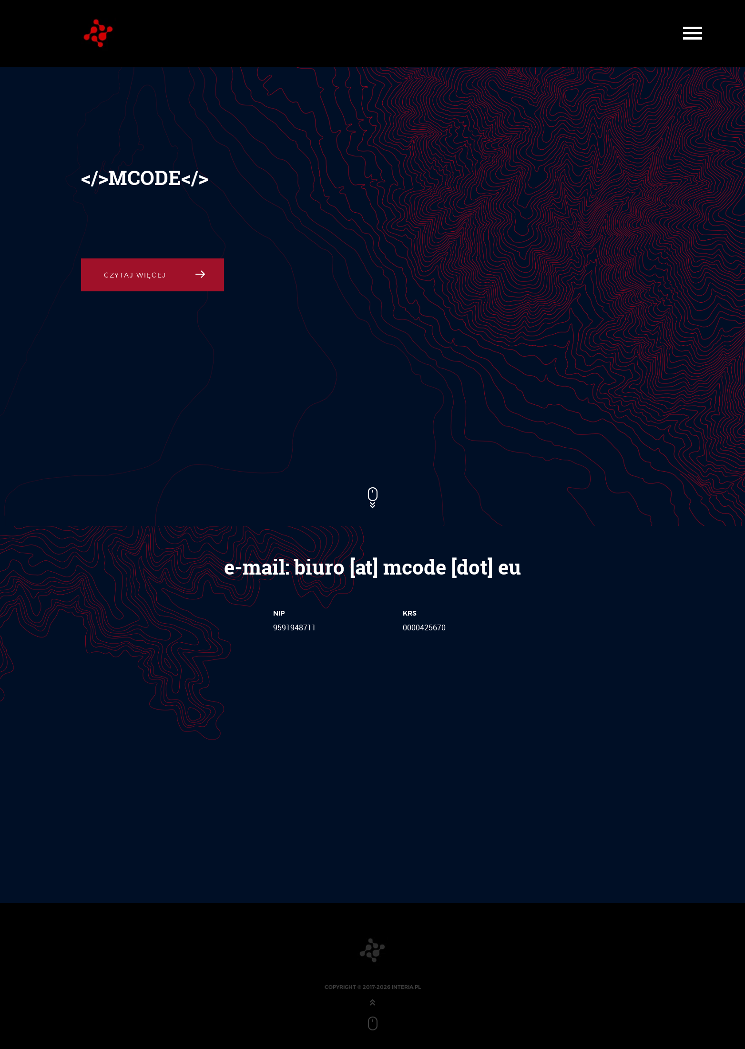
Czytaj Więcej (135, 275)
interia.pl (406, 987)
